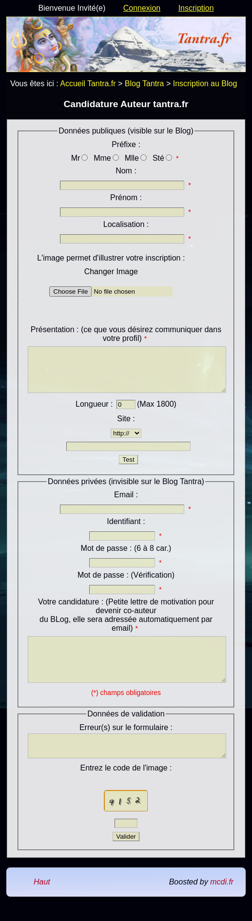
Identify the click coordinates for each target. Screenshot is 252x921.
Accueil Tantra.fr (88, 83)
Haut (42, 904)
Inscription (196, 8)
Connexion (142, 8)
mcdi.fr (221, 904)
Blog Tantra (144, 83)
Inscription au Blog (205, 83)
